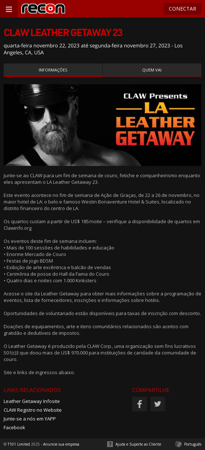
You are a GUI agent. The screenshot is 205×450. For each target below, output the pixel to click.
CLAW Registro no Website (33, 410)
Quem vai (152, 70)
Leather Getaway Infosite (32, 401)
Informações (53, 70)
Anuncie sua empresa (61, 444)
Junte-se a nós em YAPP (30, 418)
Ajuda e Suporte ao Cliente (138, 444)
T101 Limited (19, 444)
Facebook (14, 427)
